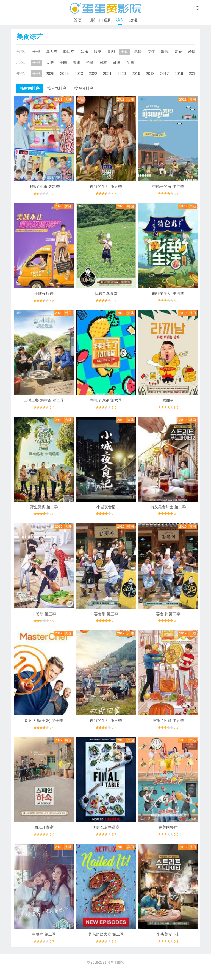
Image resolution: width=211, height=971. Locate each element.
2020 (121, 73)
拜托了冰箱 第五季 (168, 720)
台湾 (90, 62)
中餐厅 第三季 (44, 614)
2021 (107, 73)
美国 (63, 62)
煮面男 (168, 400)
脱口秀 (69, 51)
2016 (178, 73)
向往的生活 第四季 (168, 293)
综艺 (120, 20)
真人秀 (51, 51)
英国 (130, 62)
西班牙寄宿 (44, 827)
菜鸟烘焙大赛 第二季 (106, 934)
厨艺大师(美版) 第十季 (44, 720)
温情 (138, 51)
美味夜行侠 (44, 293)
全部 (36, 51)
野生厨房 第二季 (44, 507)
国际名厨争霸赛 (106, 827)
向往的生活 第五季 (106, 186)
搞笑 (97, 51)
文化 (151, 51)
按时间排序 (30, 88)
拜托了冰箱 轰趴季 (44, 186)
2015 (193, 73)
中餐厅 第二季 (44, 934)
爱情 (192, 51)
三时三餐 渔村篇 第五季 (44, 400)
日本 (103, 62)
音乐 (84, 51)
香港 (76, 62)
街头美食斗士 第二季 (168, 507)
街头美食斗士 (168, 934)
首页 (77, 20)
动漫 (133, 20)
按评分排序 (83, 88)
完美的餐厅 (168, 827)
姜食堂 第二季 (168, 614)
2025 (50, 73)
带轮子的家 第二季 (168, 186)
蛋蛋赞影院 (115, 962)
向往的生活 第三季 (106, 720)
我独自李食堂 (106, 293)
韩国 (117, 62)
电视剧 (105, 20)
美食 (124, 51)
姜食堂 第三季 (106, 614)
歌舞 (165, 51)
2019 (136, 73)
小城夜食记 (106, 507)
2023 (78, 73)
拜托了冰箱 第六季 (106, 400)
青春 (178, 51)
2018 (150, 73)
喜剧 (111, 51)
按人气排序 (56, 88)
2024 (64, 73)
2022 (93, 73)
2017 (164, 73)
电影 (90, 20)
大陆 (50, 62)
